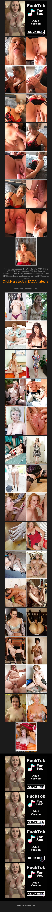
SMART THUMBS (30, 751)
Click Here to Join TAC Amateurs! (26, 281)
